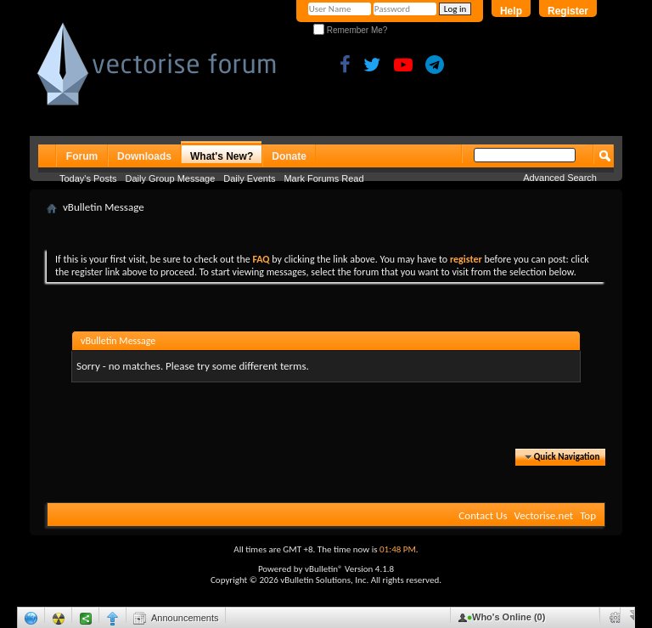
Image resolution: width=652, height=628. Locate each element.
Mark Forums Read (323, 178)
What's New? (221, 156)
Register (568, 11)
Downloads (144, 156)
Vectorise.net (543, 515)
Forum (82, 156)
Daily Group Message (171, 178)
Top (588, 515)
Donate (289, 156)
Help (511, 11)
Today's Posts (88, 178)
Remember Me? (350, 30)
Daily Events (249, 178)
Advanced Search (560, 178)
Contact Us (482, 515)
